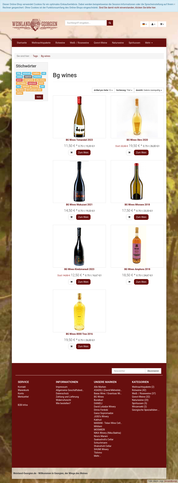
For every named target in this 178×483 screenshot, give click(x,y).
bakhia (19, 93)
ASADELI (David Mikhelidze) (108, 390)
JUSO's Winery (101, 416)
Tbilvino (98, 452)
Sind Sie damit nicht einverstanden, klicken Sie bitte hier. (127, 7)
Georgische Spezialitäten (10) (147, 410)
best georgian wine (33, 90)
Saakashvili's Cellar (104, 439)
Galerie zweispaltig (149, 90)
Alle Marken (100, 387)
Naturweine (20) (140, 400)
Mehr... (97, 456)
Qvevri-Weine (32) (141, 396)
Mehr (149, 42)
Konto (21, 393)
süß (43, 73)
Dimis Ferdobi (101, 410)
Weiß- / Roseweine (79, 42)
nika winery (40, 80)
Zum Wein (83, 152)
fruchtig (35, 86)
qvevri (19, 80)
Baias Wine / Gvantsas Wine (108, 393)
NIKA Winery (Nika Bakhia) (107, 433)
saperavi (28, 77)
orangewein (28, 80)
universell (26, 73)
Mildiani (98, 426)
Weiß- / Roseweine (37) (144, 393)
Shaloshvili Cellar (102, 446)
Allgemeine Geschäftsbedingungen (74, 390)
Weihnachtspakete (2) (143, 387)
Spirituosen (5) (139, 403)
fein (42, 86)
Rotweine (60, 42)
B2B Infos (23, 405)
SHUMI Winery (101, 449)
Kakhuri (98, 419)
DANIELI (98, 403)
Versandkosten (170, 481)
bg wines (20, 90)
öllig (18, 73)
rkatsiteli (37, 77)
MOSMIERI (99, 429)
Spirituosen (134, 42)
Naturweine (118, 42)
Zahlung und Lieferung (67, 396)
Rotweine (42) (139, 390)
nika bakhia (21, 83)
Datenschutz (62, 393)
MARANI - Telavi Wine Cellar (108, 423)
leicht (41, 83)
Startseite (22, 42)
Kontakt (22, 387)
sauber (19, 77)
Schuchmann (100, 442)
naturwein (32, 83)
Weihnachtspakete (41, 42)
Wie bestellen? (63, 403)
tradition (36, 73)
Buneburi (98, 400)
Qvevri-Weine (100, 42)
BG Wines (99, 396)
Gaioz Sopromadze (103, 413)
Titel (124, 90)
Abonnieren (153, 371)
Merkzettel (23, 396)
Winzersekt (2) (139, 406)
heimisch (26, 86)
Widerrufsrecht (63, 400)
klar (18, 86)
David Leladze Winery (105, 406)
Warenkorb (23, 390)
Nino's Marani (101, 436)
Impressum (61, 387)
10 (103, 90)
